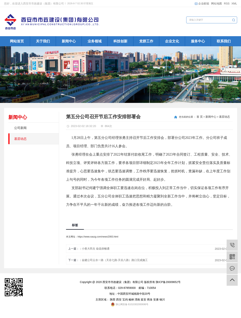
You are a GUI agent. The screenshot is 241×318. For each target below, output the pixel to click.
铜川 (162, 299)
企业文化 (172, 41)
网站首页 (17, 41)
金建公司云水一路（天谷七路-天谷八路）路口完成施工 (115, 260)
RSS (227, 3)
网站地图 (216, 3)
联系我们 (224, 41)
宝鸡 (125, 299)
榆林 (131, 299)
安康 (156, 299)
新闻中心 (69, 41)
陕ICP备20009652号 (168, 282)
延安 (143, 299)
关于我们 (43, 41)
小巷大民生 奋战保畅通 (96, 248)
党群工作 (146, 41)
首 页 (200, 116)
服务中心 (198, 41)
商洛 (149, 299)
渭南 (137, 299)
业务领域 (95, 41)
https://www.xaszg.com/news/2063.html (98, 236)
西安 (119, 299)
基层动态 (20, 138)
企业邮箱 (202, 3)
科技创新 (120, 41)
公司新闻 (20, 128)
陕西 (112, 299)
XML (234, 3)
